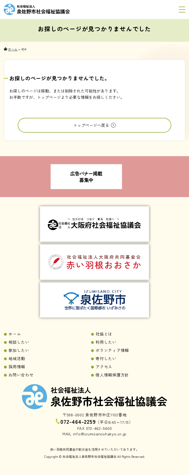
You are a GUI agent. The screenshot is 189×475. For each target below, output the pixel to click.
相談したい (18, 342)
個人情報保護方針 (112, 375)
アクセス (104, 366)
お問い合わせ (21, 375)
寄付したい (106, 358)
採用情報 (16, 366)
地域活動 (16, 358)
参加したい (18, 350)
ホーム (14, 334)
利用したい (106, 342)
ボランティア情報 (112, 350)
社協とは (104, 334)
